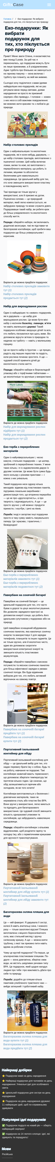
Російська (7, 1154)
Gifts (13, 4)
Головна (7, 19)
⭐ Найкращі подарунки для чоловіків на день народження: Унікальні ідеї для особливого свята (27, 1084)
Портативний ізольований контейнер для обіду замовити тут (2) (26, 899)
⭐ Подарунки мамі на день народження (24, 1076)
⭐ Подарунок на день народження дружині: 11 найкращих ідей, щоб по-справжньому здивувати (26, 1104)
